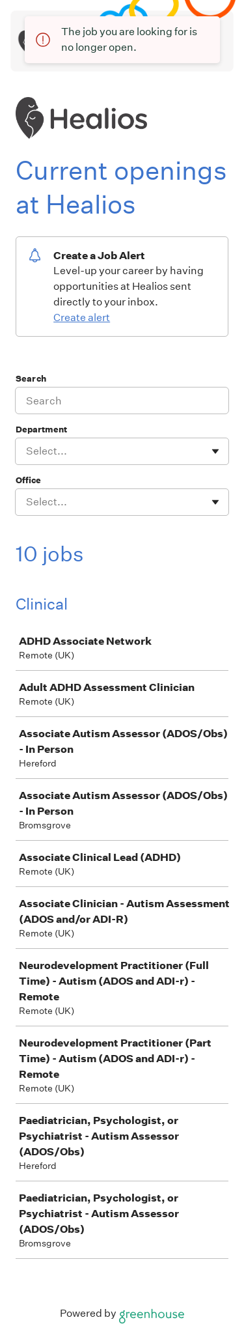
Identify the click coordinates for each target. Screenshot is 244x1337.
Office (28, 480)
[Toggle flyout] (215, 451)
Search (31, 378)
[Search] (122, 400)
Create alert (81, 317)
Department (41, 429)
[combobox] (27, 451)
